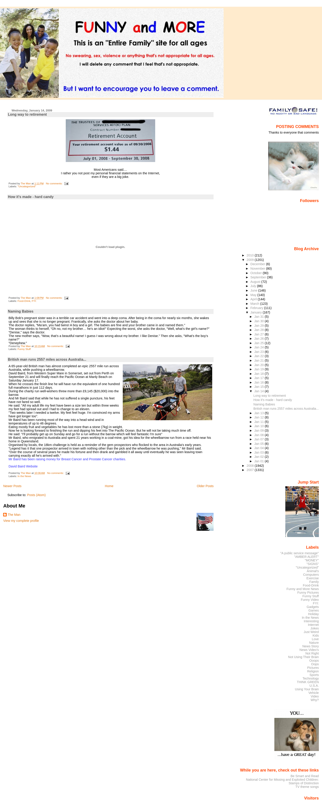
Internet (313, 625)
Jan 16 (259, 382)
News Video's (309, 650)
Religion (313, 671)
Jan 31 (259, 316)
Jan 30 (259, 321)
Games (313, 610)
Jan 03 (259, 452)
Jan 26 (259, 338)
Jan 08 (259, 435)
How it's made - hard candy (30, 197)
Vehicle (313, 693)
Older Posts (205, 486)
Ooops (314, 660)
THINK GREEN (308, 682)
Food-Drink (24, 301)
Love (315, 639)
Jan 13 (259, 413)
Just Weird (311, 632)
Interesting (311, 621)
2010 (251, 255)
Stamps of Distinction (304, 783)
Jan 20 (259, 365)
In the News (24, 476)
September (258, 277)
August (255, 282)
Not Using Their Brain (303, 657)
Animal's (313, 571)
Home (109, 486)
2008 (251, 465)
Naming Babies (20, 311)
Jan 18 (259, 373)
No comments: (54, 183)
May (253, 295)
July (253, 286)
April (254, 299)
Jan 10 (259, 426)
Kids (316, 635)
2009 (251, 260)
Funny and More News (302, 589)
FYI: (34, 301)
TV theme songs (307, 787)
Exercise (313, 578)
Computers (311, 574)
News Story (310, 646)
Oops (315, 664)
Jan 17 (259, 378)
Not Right (312, 653)
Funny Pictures (308, 592)
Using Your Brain (307, 689)
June (254, 290)
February (257, 308)
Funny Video (310, 599)
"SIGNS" (313, 564)
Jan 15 (259, 386)
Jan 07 (259, 439)
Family (314, 582)
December (258, 264)
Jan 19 (259, 369)
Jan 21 (259, 360)
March (255, 303)
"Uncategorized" (27, 186)
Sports (314, 675)
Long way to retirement (27, 114)
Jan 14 (259, 391)
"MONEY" (312, 560)
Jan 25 (259, 343)
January (256, 312)
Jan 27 (259, 334)
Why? (315, 700)
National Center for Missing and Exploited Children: (282, 779)
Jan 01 (259, 461)
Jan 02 (259, 456)
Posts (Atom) (36, 495)
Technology (311, 678)
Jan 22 (259, 356)
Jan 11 (259, 422)
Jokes (314, 628)
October (256, 273)
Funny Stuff (24, 349)
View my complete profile (21, 520)
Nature (314, 642)
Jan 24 (259, 347)
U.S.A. (314, 685)
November (258, 268)
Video (315, 696)
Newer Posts (12, 486)
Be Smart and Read (304, 776)
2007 (251, 470)
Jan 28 (259, 330)
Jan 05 (259, 444)
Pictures (313, 667)
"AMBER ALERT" (306, 557)
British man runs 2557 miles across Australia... (47, 359)
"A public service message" (299, 553)
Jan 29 (259, 325)
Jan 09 (259, 430)
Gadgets (313, 607)
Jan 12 (259, 417)
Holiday (313, 614)
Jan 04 (259, 448)
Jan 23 (259, 352)
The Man (14, 514)
